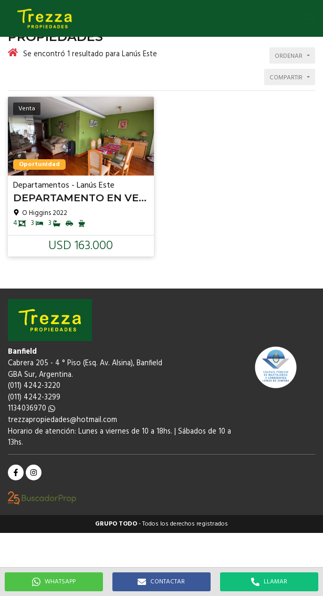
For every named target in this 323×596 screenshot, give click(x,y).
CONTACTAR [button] (161, 582)
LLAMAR (269, 582)
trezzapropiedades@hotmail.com (62, 420)
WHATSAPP (54, 582)
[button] (309, 18)
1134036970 (31, 409)
